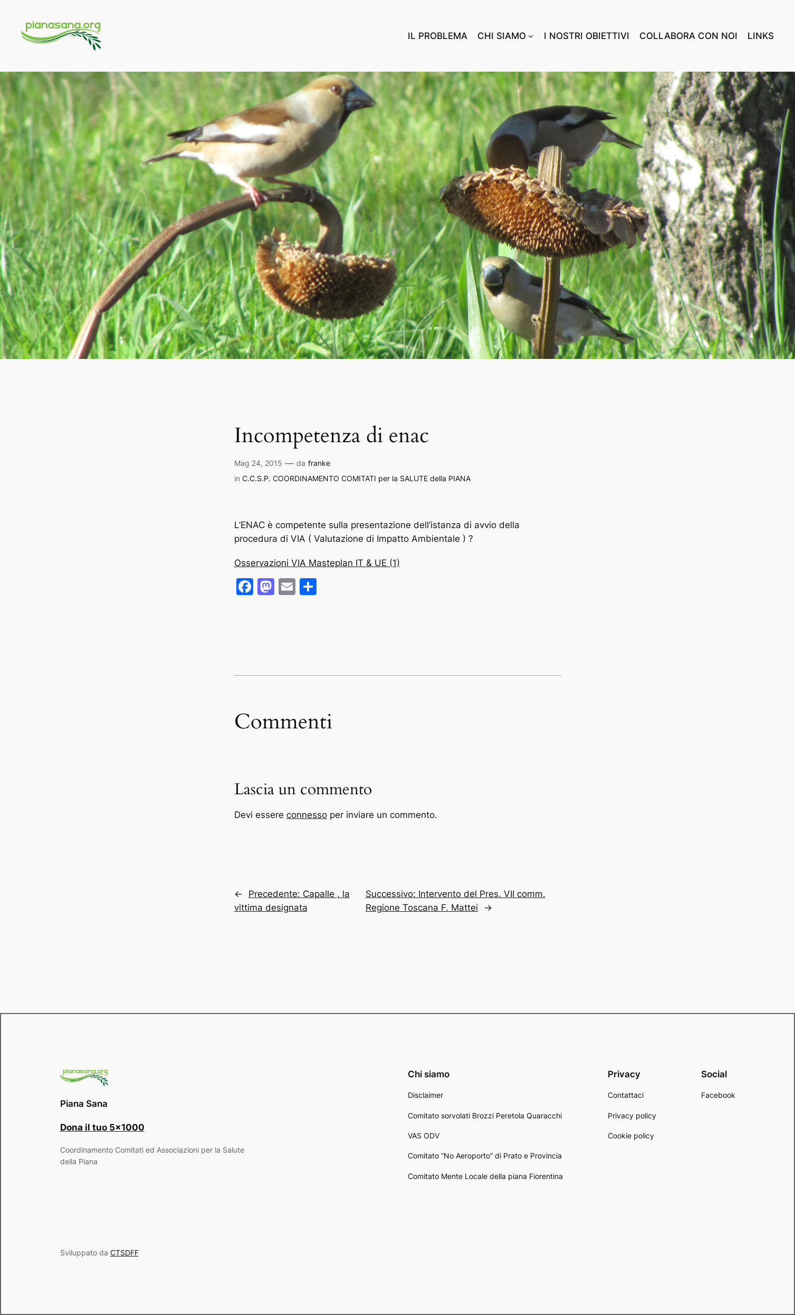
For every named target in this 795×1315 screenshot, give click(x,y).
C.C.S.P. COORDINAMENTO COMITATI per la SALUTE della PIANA (356, 478)
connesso (306, 815)
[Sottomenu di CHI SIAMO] (530, 35)
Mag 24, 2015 (258, 463)
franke (319, 463)
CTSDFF (124, 1252)
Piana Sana (84, 1103)
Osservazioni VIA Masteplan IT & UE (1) (317, 563)
